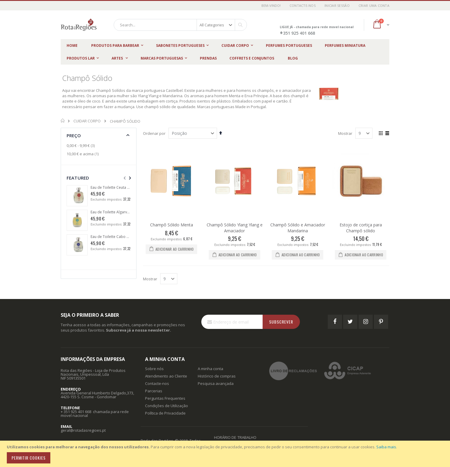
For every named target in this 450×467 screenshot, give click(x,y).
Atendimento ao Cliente (166, 376)
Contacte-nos (303, 5)
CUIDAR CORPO (87, 121)
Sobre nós (154, 368)
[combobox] (180, 25)
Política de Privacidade (165, 413)
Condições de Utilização (166, 405)
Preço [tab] (74, 135)
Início (63, 120)
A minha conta (210, 368)
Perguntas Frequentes (165, 398)
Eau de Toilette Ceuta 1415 (111, 187)
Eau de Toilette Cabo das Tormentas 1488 (111, 236)
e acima (83, 153)
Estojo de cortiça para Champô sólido (361, 228)
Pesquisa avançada (216, 383)
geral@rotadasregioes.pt (83, 430)
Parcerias (153, 391)
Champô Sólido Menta (171, 225)
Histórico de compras (217, 376)
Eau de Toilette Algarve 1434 (111, 212)
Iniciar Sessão (337, 5)
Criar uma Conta (374, 5)
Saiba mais (386, 447)
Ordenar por (154, 133)
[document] (226, 453)
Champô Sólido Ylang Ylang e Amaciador (235, 228)
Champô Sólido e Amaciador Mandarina (297, 228)
